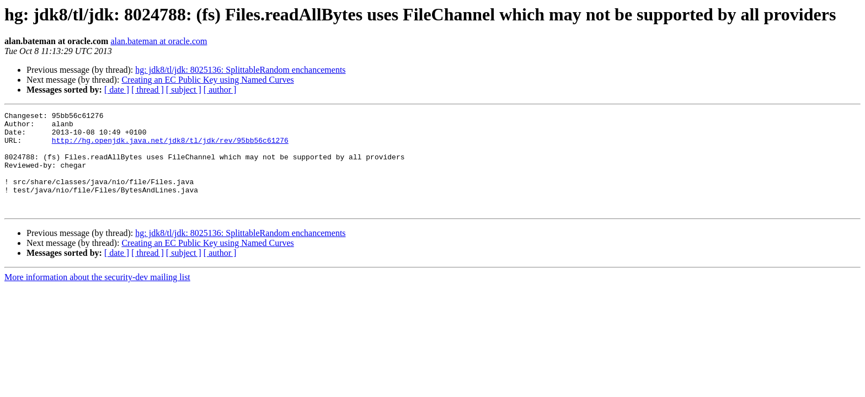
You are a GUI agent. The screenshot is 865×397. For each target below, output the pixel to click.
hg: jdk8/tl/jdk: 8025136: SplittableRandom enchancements (240, 69)
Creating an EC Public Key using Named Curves (207, 79)
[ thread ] (147, 89)
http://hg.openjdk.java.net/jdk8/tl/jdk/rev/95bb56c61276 (170, 147)
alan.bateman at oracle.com (158, 41)
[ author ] (220, 89)
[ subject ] (183, 89)
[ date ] (116, 89)
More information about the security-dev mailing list (97, 297)
